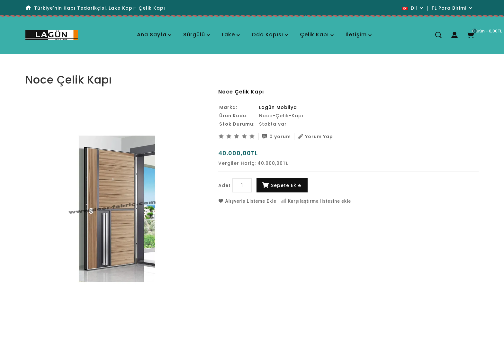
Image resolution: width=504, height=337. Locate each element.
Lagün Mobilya (278, 107)
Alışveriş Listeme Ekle (247, 201)
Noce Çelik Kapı (56, 69)
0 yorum (276, 136)
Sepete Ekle (286, 185)
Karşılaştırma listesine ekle (316, 201)
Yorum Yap (315, 136)
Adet (224, 185)
